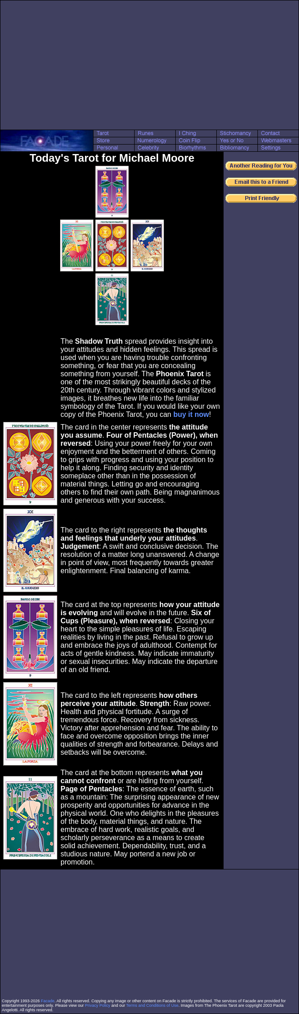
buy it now (191, 414)
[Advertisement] (149, 65)
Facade (48, 1001)
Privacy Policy (97, 1005)
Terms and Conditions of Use (152, 1005)
